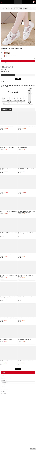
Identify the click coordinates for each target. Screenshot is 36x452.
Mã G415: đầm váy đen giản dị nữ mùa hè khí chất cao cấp (26, 130)
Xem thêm (18, 78)
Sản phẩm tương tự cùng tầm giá (8, 75)
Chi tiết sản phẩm (5, 81)
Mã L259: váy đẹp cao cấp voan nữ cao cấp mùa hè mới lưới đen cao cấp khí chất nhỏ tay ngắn (26, 234)
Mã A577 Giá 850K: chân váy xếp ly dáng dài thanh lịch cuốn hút (26, 183)
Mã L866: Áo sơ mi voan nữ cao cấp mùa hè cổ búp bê (26, 363)
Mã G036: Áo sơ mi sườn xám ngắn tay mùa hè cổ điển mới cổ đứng (26, 312)
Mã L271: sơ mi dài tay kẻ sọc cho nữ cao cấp (7, 389)
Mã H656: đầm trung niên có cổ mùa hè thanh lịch (25, 415)
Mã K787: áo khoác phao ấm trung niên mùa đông (25, 337)
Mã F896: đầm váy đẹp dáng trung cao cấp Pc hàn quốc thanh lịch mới (8, 183)
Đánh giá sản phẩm (5, 71)
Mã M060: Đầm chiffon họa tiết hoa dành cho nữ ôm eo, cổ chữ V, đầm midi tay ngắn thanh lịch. (8, 338)
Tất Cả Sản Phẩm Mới (4, 444)
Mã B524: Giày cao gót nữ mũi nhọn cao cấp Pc (7, 130)
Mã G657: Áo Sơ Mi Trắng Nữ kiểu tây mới (24, 156)
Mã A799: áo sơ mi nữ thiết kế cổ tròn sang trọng (7, 156)
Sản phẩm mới (3, 448)
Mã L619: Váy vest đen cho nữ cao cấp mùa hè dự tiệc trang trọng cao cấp (26, 260)
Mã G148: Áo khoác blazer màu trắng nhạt (24, 389)
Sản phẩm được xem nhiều (7, 109)
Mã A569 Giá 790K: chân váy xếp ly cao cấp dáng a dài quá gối (8, 286)
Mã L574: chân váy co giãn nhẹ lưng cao (6, 415)
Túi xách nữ (3, 439)
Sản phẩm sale (3, 446)
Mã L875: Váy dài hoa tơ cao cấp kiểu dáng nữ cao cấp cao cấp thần (8, 312)
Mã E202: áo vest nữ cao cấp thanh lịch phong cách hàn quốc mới (26, 208)
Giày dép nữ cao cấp (4, 437)
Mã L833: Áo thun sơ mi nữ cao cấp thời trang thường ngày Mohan (8, 364)
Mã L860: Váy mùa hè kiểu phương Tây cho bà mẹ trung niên (8, 260)
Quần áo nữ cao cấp (4, 435)
